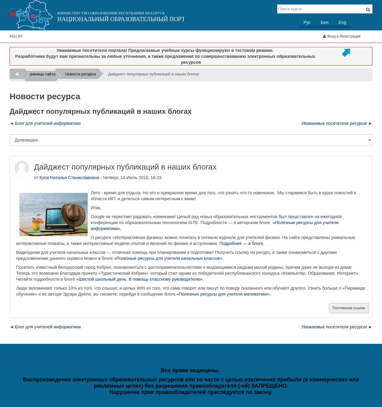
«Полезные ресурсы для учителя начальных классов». (169, 258)
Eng (342, 22)
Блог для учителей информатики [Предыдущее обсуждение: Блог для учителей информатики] (48, 123)
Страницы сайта (41, 75)
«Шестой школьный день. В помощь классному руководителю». (140, 279)
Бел (324, 22)
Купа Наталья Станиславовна (69, 177)
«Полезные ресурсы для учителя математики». (224, 294)
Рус (307, 22)
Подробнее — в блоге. (241, 243)
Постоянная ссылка (349, 308)
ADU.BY (16, 36)
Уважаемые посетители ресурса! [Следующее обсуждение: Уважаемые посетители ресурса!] (334, 123)
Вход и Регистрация (342, 36)
